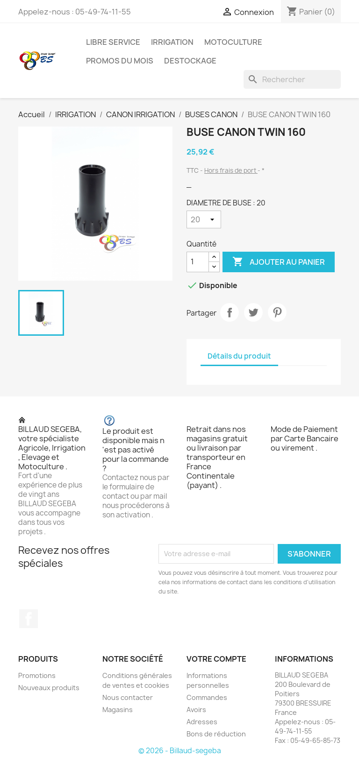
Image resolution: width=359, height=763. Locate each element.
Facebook (28, 618)
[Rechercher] (292, 79)
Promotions (37, 675)
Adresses (202, 721)
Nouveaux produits (48, 687)
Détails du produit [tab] (239, 356)
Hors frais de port (231, 170)
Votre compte (216, 659)
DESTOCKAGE (190, 61)
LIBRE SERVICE (113, 42)
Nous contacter (127, 697)
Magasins (117, 709)
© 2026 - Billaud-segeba (179, 751)
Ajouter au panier (278, 262)
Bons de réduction (216, 733)
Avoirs (196, 709)
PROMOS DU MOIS (119, 61)
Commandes (207, 697)
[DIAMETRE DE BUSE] (204, 219)
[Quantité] (198, 262)
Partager (229, 312)
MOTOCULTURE (233, 42)
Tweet (253, 312)
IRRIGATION (172, 42)
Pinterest (277, 312)
